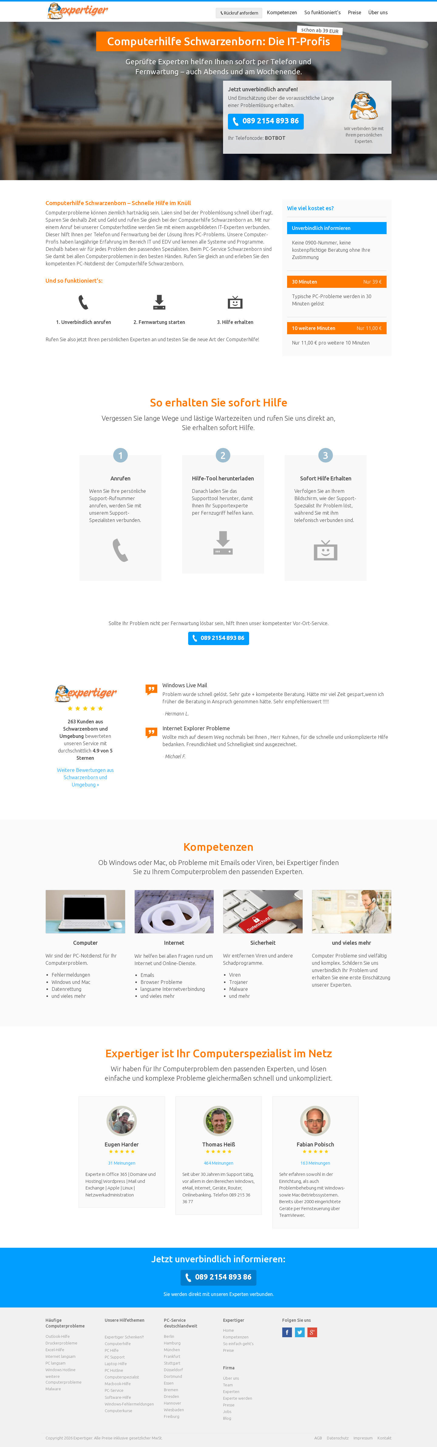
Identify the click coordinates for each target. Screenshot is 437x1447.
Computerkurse (118, 1410)
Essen (169, 1383)
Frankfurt (172, 1356)
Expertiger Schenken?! (124, 1337)
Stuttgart (172, 1363)
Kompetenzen (282, 12)
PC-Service (114, 1390)
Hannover (172, 1403)
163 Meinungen (315, 1163)
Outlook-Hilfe (58, 1336)
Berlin (169, 1336)
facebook (287, 1332)
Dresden (171, 1396)
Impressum (363, 1438)
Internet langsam (61, 1356)
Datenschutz (338, 1438)
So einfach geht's (238, 1343)
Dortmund (173, 1376)
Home (228, 1330)
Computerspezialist (122, 1377)
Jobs (227, 1411)
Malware (53, 1389)
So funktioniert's (322, 12)
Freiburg (171, 1416)
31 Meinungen (121, 1163)
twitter (300, 1332)
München (172, 1350)
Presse (229, 1405)
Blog (227, 1418)
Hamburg (172, 1343)
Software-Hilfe (118, 1397)
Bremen (171, 1390)
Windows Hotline (61, 1370)
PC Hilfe (112, 1350)
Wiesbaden (174, 1410)
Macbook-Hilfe (118, 1383)
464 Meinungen (218, 1163)
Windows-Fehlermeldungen (129, 1404)
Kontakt (384, 1438)
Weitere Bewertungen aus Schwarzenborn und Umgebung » (85, 777)
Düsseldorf (173, 1370)
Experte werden (237, 1398)
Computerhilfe (118, 1343)
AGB (318, 1438)
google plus (312, 1332)
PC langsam (56, 1363)
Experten (231, 1391)
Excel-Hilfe (55, 1350)
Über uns (378, 12)
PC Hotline (114, 1370)
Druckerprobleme (61, 1343)
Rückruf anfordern (239, 13)
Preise (354, 12)
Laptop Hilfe (116, 1363)
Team (228, 1385)
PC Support (115, 1357)
